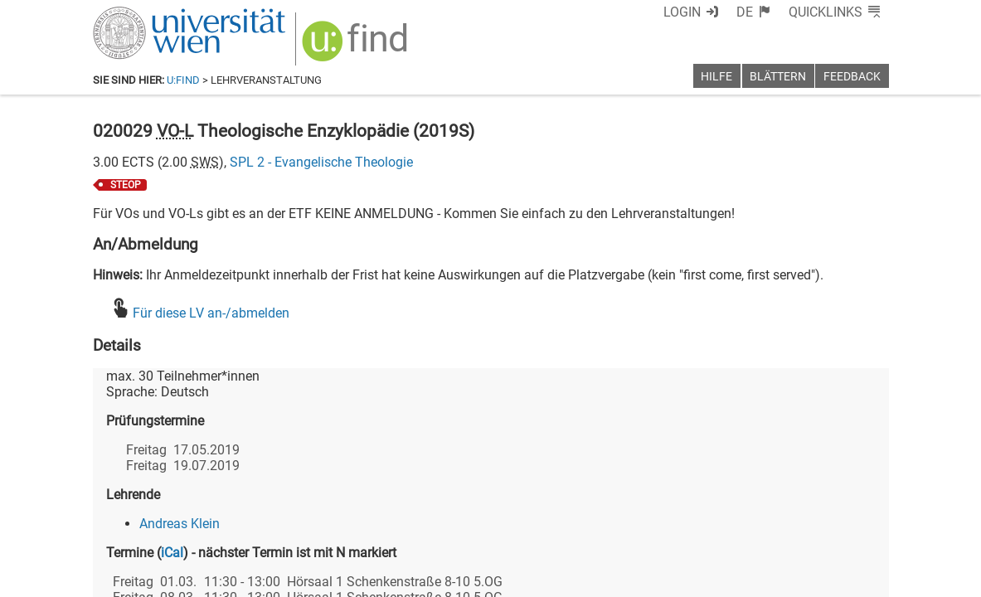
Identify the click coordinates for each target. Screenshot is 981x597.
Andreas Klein (179, 523)
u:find (183, 80)
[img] (357, 47)
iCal (172, 553)
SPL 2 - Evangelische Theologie (321, 162)
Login (682, 12)
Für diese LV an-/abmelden (211, 313)
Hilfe (716, 77)
